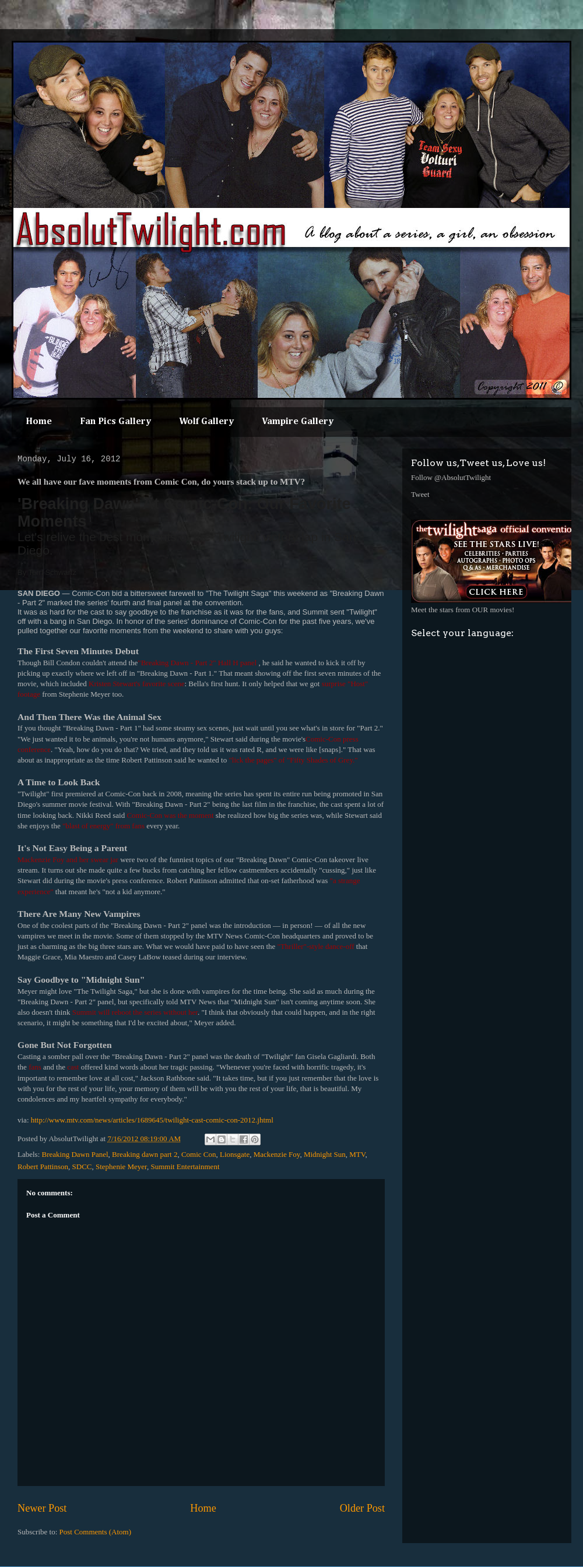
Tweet (420, 494)
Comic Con (198, 1154)
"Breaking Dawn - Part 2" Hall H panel (198, 662)
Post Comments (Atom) (95, 1531)
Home (39, 421)
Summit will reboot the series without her (135, 1012)
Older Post (362, 1508)
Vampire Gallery (297, 421)
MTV (357, 1154)
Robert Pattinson (42, 1166)
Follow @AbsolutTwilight (451, 477)
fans (35, 1067)
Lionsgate (235, 1154)
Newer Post (41, 1508)
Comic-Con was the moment (170, 815)
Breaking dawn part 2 (144, 1154)
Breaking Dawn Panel (75, 1154)
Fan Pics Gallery (115, 421)
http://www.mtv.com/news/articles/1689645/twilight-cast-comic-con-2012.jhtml (152, 1120)
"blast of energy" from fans (103, 825)
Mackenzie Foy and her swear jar (67, 859)
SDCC (82, 1166)
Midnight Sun (325, 1154)
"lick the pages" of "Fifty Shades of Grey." (293, 760)
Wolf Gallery (206, 421)
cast (73, 1067)
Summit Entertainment (184, 1166)
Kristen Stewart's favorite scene (136, 683)
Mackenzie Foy (277, 1154)
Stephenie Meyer (121, 1166)
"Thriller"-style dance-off (316, 946)
